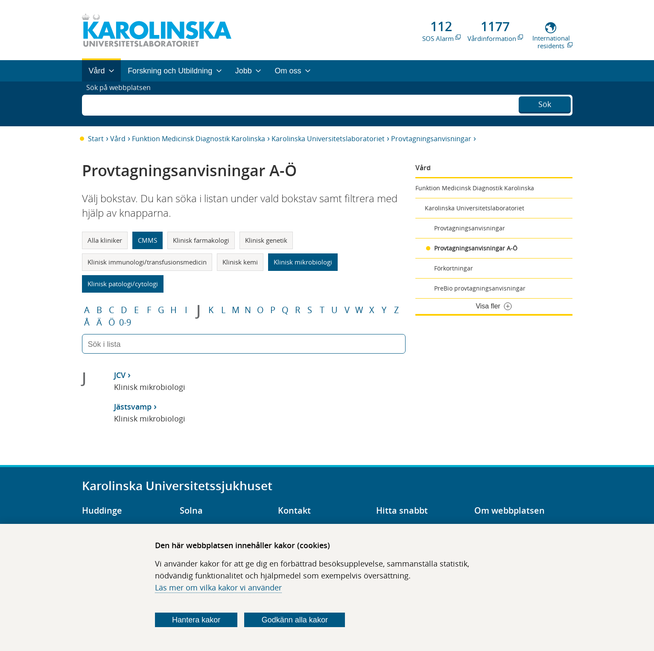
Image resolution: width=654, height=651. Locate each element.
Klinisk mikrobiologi (303, 262)
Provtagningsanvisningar (431, 138)
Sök (544, 103)
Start (96, 138)
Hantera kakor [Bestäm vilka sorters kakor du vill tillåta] (196, 620)
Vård (118, 138)
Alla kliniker (105, 240)
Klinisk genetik (266, 240)
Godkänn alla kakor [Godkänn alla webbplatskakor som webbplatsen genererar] (295, 620)
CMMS (147, 240)
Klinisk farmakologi (201, 240)
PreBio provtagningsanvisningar (480, 288)
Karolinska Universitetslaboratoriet (328, 138)
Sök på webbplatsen (122, 104)
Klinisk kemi (240, 262)
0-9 (125, 322)
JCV (120, 375)
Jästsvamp (133, 406)
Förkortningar (453, 268)
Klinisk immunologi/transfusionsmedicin (147, 262)
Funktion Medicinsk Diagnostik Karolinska (198, 138)
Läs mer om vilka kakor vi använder (218, 587)
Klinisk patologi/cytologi (123, 283)
